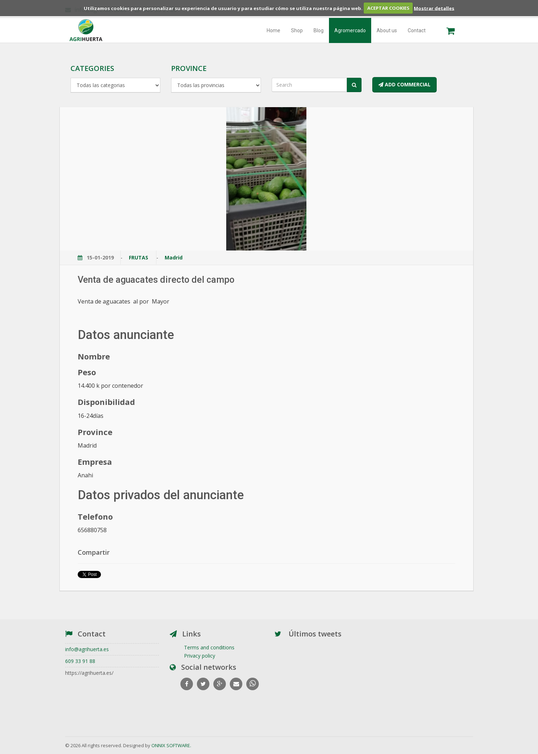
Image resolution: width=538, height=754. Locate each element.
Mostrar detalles (434, 8)
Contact (417, 30)
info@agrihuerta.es (87, 649)
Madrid (174, 257)
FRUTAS (139, 257)
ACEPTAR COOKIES (388, 8)
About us (387, 30)
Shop (297, 30)
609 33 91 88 (80, 661)
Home (273, 30)
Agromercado (350, 30)
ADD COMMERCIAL (404, 84)
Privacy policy (199, 655)
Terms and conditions (209, 647)
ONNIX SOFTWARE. (171, 745)
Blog (319, 30)
